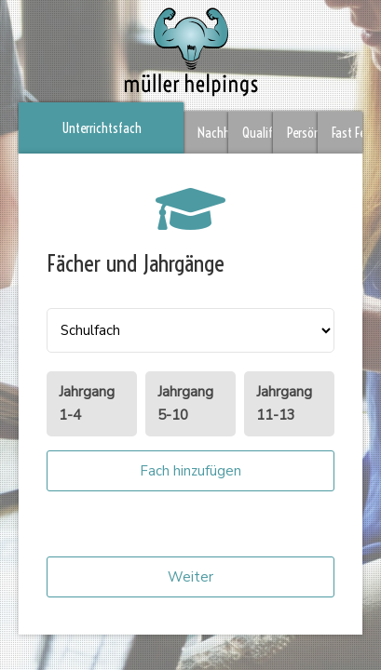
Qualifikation (257, 132)
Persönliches (302, 132)
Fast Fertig (347, 132)
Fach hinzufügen (190, 471)
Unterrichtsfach (101, 128)
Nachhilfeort (212, 132)
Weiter (190, 577)
